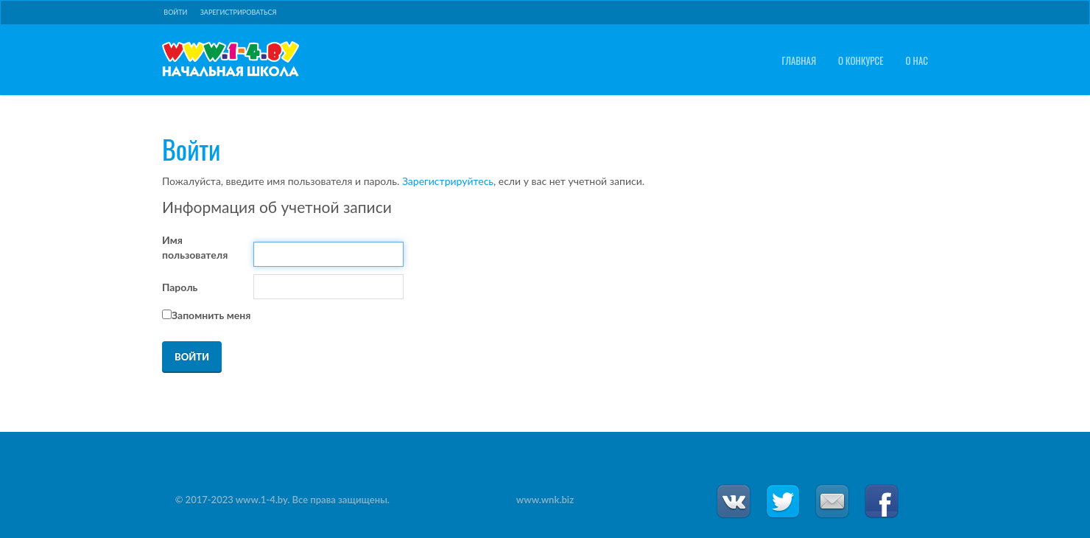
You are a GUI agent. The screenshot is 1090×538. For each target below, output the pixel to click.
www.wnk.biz (545, 500)
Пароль (179, 287)
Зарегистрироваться (238, 12)
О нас (917, 61)
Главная (798, 61)
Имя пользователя (195, 247)
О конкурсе (861, 61)
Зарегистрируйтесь (447, 181)
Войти (175, 12)
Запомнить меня (211, 315)
